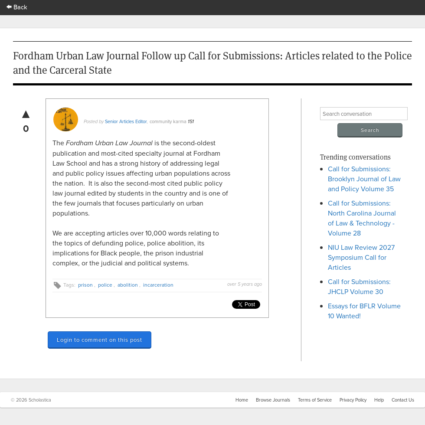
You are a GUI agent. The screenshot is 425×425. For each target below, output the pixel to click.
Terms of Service (315, 399)
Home (241, 399)
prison (85, 284)
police (105, 284)
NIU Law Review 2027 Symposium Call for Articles (361, 257)
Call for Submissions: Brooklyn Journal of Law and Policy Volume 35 (364, 178)
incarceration (158, 284)
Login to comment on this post (99, 339)
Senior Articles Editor (126, 121)
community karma (168, 121)
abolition (128, 284)
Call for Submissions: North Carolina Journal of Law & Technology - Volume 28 (362, 218)
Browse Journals (273, 399)
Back (17, 6)
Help (379, 399)
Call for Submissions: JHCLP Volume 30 (359, 286)
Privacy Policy (353, 399)
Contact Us (403, 399)
